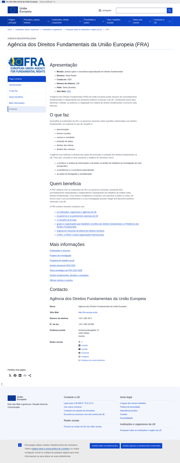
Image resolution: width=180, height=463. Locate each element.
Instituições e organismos (52, 30)
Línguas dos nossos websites (133, 403)
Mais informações (17, 103)
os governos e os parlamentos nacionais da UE (77, 216)
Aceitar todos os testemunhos (105, 446)
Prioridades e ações (90, 21)
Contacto (13, 109)
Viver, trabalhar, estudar (114, 21)
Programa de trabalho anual (62, 260)
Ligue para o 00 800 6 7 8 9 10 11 (79, 403)
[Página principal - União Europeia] (20, 9)
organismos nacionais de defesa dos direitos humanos (80, 231)
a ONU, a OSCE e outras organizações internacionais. (80, 235)
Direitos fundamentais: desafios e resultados (69, 275)
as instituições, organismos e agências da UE (77, 212)
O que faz (13, 91)
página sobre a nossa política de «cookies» (51, 449)
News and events (137, 21)
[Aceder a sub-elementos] (48, 21)
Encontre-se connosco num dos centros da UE (84, 414)
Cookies (123, 414)
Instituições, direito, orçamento (60, 21)
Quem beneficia (16, 97)
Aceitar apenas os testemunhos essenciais (141, 446)
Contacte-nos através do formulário (79, 411)
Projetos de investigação (60, 255)
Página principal (12, 21)
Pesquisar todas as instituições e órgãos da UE (84, 30)
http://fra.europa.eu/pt (87, 312)
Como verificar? (47, 2)
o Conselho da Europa (66, 220)
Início (10, 30)
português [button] (104, 10)
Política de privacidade (130, 407)
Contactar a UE (159, 21)
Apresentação (15, 85)
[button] (10, 375)
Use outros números (73, 407)
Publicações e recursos (60, 251)
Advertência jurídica (129, 411)
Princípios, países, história (32, 21)
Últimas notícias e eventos (61, 280)
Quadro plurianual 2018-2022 (63, 265)
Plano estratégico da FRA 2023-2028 (66, 270)
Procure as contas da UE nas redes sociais (83, 427)
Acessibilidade (126, 418)
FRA (69, 91)
